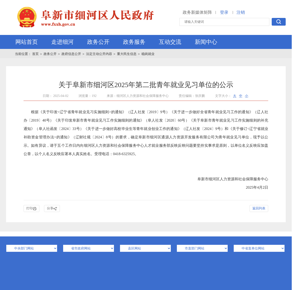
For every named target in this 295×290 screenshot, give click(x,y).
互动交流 (170, 42)
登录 (224, 12)
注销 (241, 12)
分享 (52, 209)
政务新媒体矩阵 (197, 12)
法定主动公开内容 (99, 54)
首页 (36, 54)
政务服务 (134, 42)
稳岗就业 (147, 54)
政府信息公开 (71, 54)
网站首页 (26, 42)
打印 (31, 209)
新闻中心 (206, 42)
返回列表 (258, 208)
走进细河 (62, 42)
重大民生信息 (127, 54)
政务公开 (98, 42)
